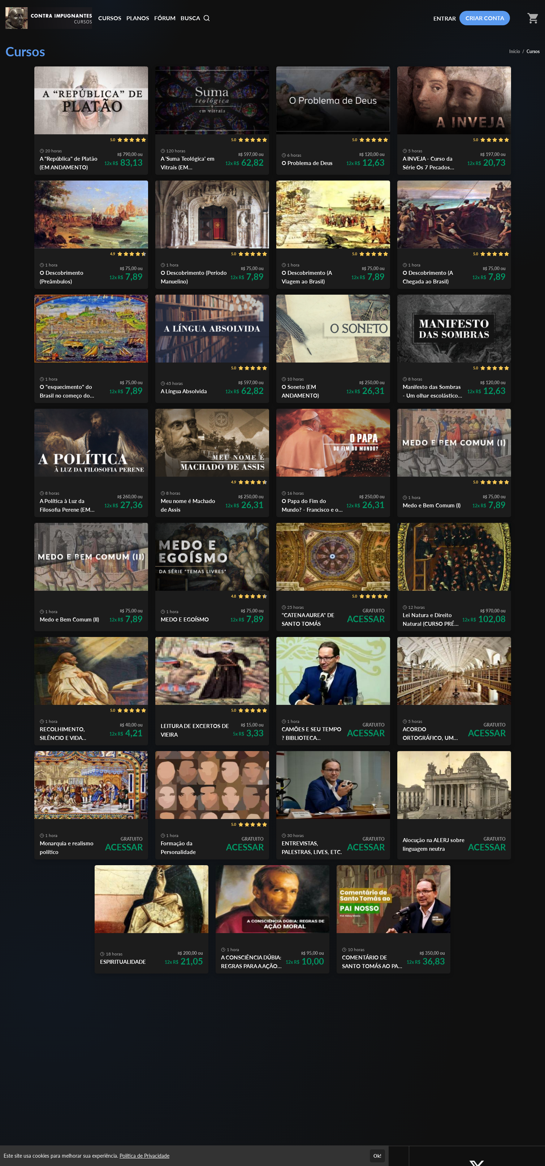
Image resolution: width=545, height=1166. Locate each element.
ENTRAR (444, 18)
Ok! (377, 1156)
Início (514, 51)
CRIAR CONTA (485, 17)
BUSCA (195, 18)
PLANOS (137, 17)
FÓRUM (165, 17)
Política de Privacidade (144, 1156)
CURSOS (109, 17)
